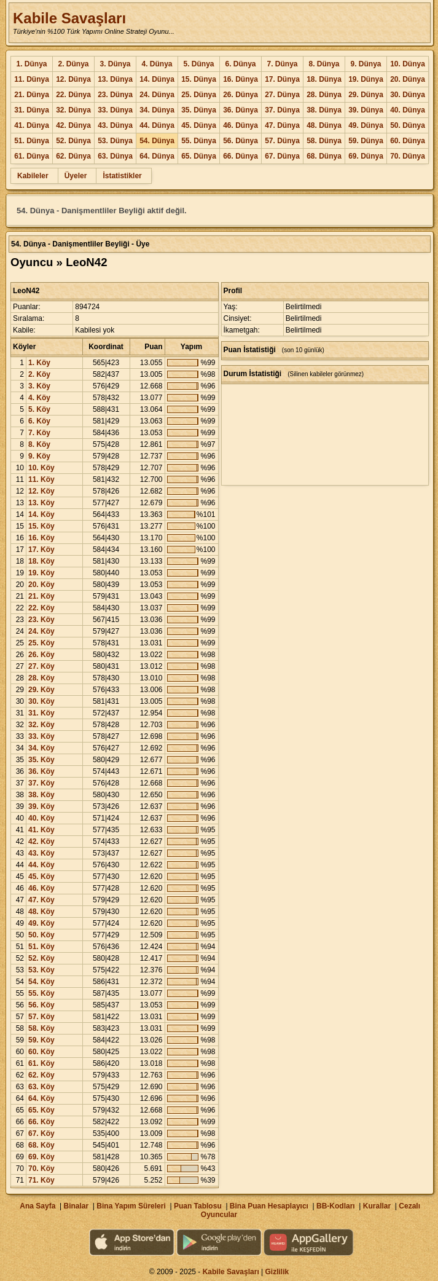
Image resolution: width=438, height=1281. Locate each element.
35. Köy (41, 759)
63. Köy (41, 1086)
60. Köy (41, 1051)
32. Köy (41, 724)
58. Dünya (324, 140)
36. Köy (41, 771)
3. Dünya (115, 64)
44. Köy (41, 865)
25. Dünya (198, 94)
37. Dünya (282, 110)
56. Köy (41, 1005)
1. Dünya (31, 64)
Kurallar (377, 1206)
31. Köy (41, 713)
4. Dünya (156, 64)
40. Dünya (407, 110)
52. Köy (41, 958)
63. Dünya (115, 156)
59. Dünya (365, 140)
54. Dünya (156, 140)
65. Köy (41, 1110)
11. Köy (41, 479)
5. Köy (39, 409)
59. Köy (41, 1040)
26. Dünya (240, 94)
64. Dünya (156, 156)
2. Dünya (73, 64)
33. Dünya (115, 110)
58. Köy (41, 1028)
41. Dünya (31, 125)
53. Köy (41, 970)
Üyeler (76, 175)
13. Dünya (115, 79)
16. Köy (41, 538)
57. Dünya (282, 140)
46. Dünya (240, 125)
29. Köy (41, 689)
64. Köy (41, 1098)
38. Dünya (324, 110)
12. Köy (41, 491)
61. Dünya (31, 156)
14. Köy (41, 514)
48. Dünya (324, 125)
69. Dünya (365, 156)
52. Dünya (73, 140)
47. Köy (41, 900)
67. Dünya (282, 156)
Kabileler (33, 175)
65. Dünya (198, 156)
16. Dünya (240, 79)
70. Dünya (407, 156)
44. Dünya (156, 125)
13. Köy (41, 503)
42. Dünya (73, 125)
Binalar (75, 1206)
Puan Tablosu (198, 1206)
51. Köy (41, 946)
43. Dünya (115, 125)
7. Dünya (282, 64)
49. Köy (41, 923)
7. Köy (39, 432)
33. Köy (41, 736)
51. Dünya (31, 140)
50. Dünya (407, 125)
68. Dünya (324, 156)
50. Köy (41, 935)
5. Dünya (198, 64)
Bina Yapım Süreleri (131, 1206)
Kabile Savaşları (69, 18)
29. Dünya (365, 94)
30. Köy (41, 701)
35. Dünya (198, 110)
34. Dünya (156, 110)
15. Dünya (198, 79)
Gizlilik (277, 1271)
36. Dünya (240, 110)
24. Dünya (156, 94)
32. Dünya (73, 110)
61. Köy (41, 1063)
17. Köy (41, 549)
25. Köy (41, 643)
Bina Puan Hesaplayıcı (269, 1206)
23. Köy (41, 619)
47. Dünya (282, 125)
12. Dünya (73, 79)
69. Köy (41, 1157)
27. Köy (41, 666)
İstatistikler (122, 175)
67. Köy (41, 1133)
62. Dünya (73, 156)
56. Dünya (240, 140)
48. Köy (41, 911)
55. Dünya (198, 140)
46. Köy (41, 888)
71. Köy (41, 1180)
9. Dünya (365, 64)
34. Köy (41, 748)
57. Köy (41, 1016)
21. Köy (41, 596)
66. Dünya (240, 156)
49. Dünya (365, 125)
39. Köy (41, 806)
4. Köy (39, 397)
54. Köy (41, 981)
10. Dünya (407, 64)
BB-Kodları (335, 1206)
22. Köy (41, 608)
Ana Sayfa (37, 1206)
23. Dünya (115, 94)
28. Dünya (324, 94)
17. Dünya (282, 79)
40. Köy (41, 818)
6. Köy (39, 421)
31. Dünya (31, 110)
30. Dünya (407, 94)
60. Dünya (407, 140)
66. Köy (41, 1121)
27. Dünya (282, 94)
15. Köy (41, 526)
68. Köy (41, 1145)
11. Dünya (31, 79)
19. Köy (41, 573)
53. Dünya (115, 140)
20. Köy (41, 584)
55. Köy (41, 993)
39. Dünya (365, 110)
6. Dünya (240, 64)
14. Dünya (156, 79)
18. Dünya (324, 79)
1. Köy (39, 362)
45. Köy (41, 876)
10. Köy (41, 467)
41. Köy (41, 830)
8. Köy (39, 444)
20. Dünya (407, 79)
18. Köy (41, 561)
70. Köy (41, 1168)
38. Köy (41, 794)
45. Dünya (198, 125)
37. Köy (41, 783)
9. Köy (39, 456)
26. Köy (41, 654)
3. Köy (39, 386)
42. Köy (41, 841)
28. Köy (41, 678)
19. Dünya (365, 79)
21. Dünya (31, 94)
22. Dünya (73, 94)
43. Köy (41, 853)
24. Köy (41, 631)
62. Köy (41, 1075)
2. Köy (39, 374)
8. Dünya (323, 64)
